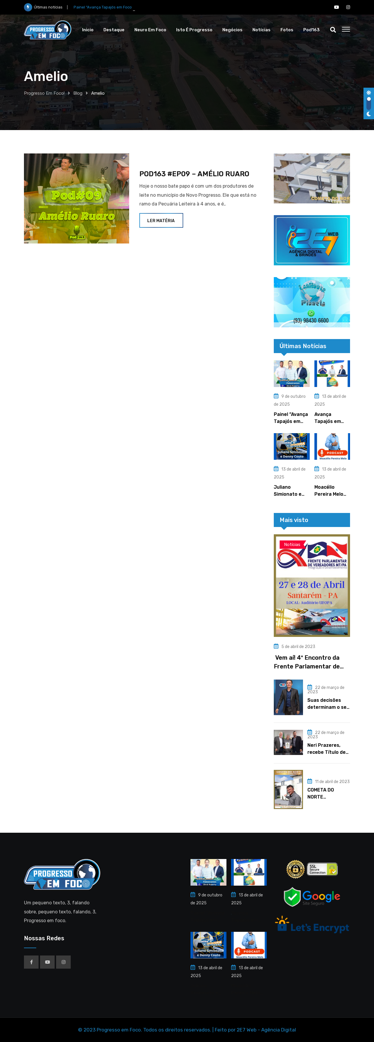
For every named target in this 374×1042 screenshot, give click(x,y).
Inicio (88, 29)
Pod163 (311, 29)
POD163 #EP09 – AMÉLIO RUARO (194, 174)
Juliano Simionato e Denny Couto (289, 494)
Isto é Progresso (194, 29)
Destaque (113, 29)
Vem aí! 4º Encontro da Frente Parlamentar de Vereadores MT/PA (307, 666)
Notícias (261, 29)
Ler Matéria (161, 220)
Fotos (286, 29)
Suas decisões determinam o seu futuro (328, 707)
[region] (312, 178)
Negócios (232, 29)
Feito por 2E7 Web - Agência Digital (255, 1030)
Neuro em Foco (150, 29)
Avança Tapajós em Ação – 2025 (328, 421)
